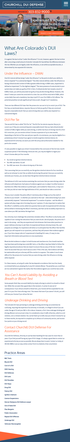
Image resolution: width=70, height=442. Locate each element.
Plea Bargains (9, 409)
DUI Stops (8, 384)
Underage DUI (9, 420)
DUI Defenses (9, 373)
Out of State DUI (10, 406)
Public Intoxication (11, 413)
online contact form (29, 344)
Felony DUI (8, 391)
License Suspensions (12, 398)
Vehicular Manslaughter (13, 424)
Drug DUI (8, 387)
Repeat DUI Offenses (12, 416)
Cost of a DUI (9, 365)
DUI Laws (8, 376)
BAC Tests (8, 358)
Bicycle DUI (8, 362)
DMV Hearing (9, 369)
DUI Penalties (9, 380)
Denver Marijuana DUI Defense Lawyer (18, 402)
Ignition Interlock (10, 395)
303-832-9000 (40, 12)
